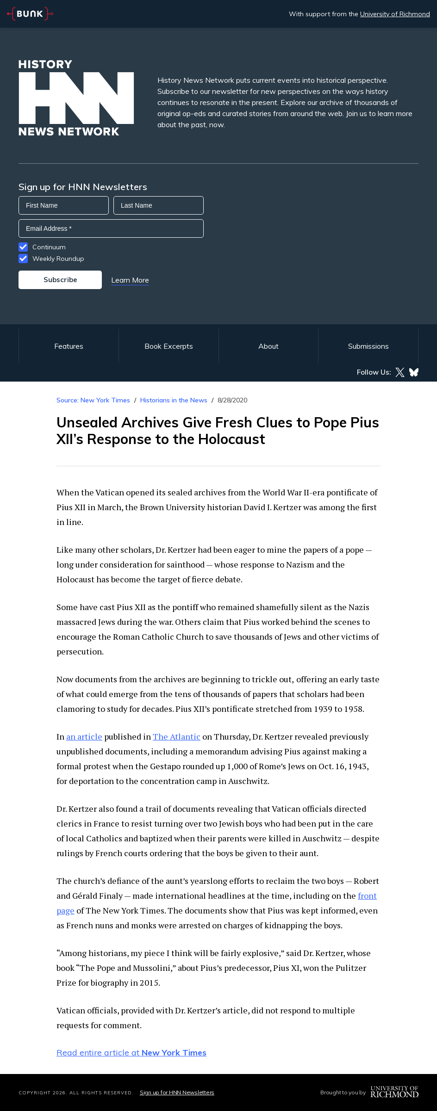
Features (68, 346)
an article (84, 736)
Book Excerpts (168, 346)
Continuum (49, 247)
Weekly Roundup (58, 258)
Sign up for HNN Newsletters (177, 1092)
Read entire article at (131, 1052)
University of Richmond (395, 14)
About (268, 346)
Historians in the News (173, 400)
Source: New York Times (93, 400)
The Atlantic (176, 736)
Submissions (368, 346)
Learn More (130, 279)
